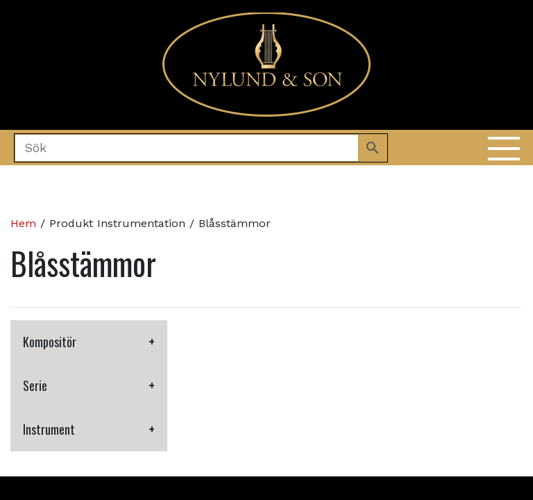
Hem (23, 223)
